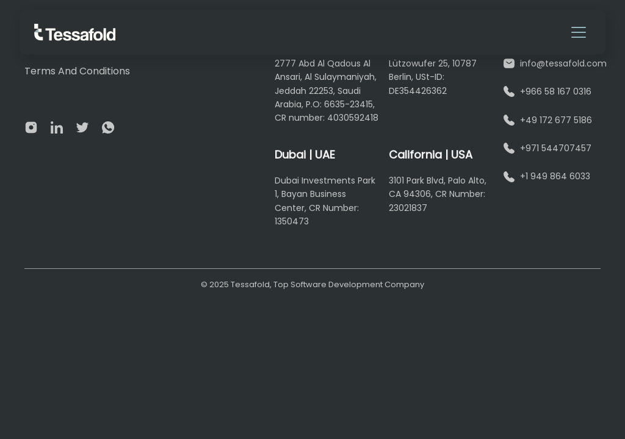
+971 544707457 (555, 148)
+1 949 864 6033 (555, 176)
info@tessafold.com (563, 63)
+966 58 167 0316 (555, 91)
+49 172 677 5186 (556, 120)
